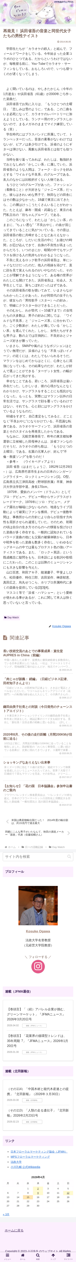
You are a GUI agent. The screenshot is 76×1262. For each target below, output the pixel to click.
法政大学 (16, 1161)
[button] (69, 856)
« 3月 (6, 1214)
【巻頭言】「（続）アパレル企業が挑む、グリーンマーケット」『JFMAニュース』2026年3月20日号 (37, 1014)
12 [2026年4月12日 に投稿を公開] (68, 1193)
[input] (38, 856)
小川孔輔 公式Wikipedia (25, 1167)
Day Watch (11, 617)
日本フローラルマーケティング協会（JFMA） (39, 1151)
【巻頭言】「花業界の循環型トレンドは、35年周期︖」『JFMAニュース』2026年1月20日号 (37, 1041)
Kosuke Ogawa (38, 931)
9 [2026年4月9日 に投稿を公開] (37, 1193)
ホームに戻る (14, 1230)
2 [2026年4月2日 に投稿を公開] (37, 1188)
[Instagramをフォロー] (38, 967)
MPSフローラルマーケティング (30, 1156)
